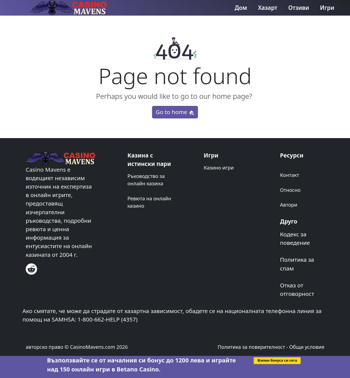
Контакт (289, 175)
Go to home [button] (175, 112)
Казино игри (219, 167)
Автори (288, 204)
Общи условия (306, 347)
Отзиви (298, 7)
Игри (327, 7)
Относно (290, 190)
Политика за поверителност (251, 347)
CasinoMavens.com (92, 347)
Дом (241, 7)
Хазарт (268, 7)
